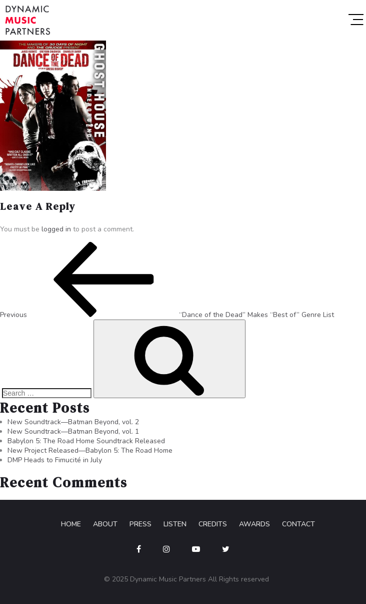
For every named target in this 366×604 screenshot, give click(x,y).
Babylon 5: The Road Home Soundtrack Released (86, 441)
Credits (212, 524)
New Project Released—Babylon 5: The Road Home (90, 450)
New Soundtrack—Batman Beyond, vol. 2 (73, 422)
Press (141, 524)
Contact (298, 524)
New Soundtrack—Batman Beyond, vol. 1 (73, 431)
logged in (56, 229)
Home (71, 524)
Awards (254, 524)
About (105, 524)
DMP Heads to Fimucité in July (55, 460)
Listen (175, 524)
